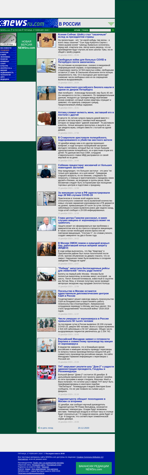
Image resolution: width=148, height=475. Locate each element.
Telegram (45, 467)
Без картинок (52, 469)
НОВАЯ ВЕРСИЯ (26, 44)
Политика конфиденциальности (31, 473)
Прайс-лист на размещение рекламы (48, 463)
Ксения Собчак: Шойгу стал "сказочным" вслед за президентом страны (82, 35)
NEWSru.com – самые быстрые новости (34, 471)
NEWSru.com (5, 30)
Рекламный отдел (54, 465)
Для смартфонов (39, 469)
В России (70, 24)
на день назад (46, 428)
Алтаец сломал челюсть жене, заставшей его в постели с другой (86, 113)
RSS (38, 467)
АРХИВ (77, 30)
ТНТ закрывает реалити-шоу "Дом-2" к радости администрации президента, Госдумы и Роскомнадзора (86, 369)
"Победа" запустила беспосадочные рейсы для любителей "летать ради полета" (84, 269)
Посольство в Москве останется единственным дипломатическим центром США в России (83, 293)
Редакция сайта (38, 465)
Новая (27, 469)
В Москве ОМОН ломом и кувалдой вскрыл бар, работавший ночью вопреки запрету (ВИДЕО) (83, 245)
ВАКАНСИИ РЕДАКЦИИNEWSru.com (94, 468)
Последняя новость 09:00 (55, 453)
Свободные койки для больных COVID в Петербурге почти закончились (82, 60)
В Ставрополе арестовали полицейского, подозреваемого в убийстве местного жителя (85, 138)
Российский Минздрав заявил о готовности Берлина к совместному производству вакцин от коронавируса (85, 341)
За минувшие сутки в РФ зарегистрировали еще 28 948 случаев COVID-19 (84, 193)
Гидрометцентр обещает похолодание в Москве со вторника (81, 400)
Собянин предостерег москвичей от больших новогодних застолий (85, 166)
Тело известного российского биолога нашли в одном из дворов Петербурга (86, 88)
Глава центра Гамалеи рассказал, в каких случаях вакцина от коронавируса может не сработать (84, 220)
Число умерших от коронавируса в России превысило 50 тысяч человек (83, 319)
